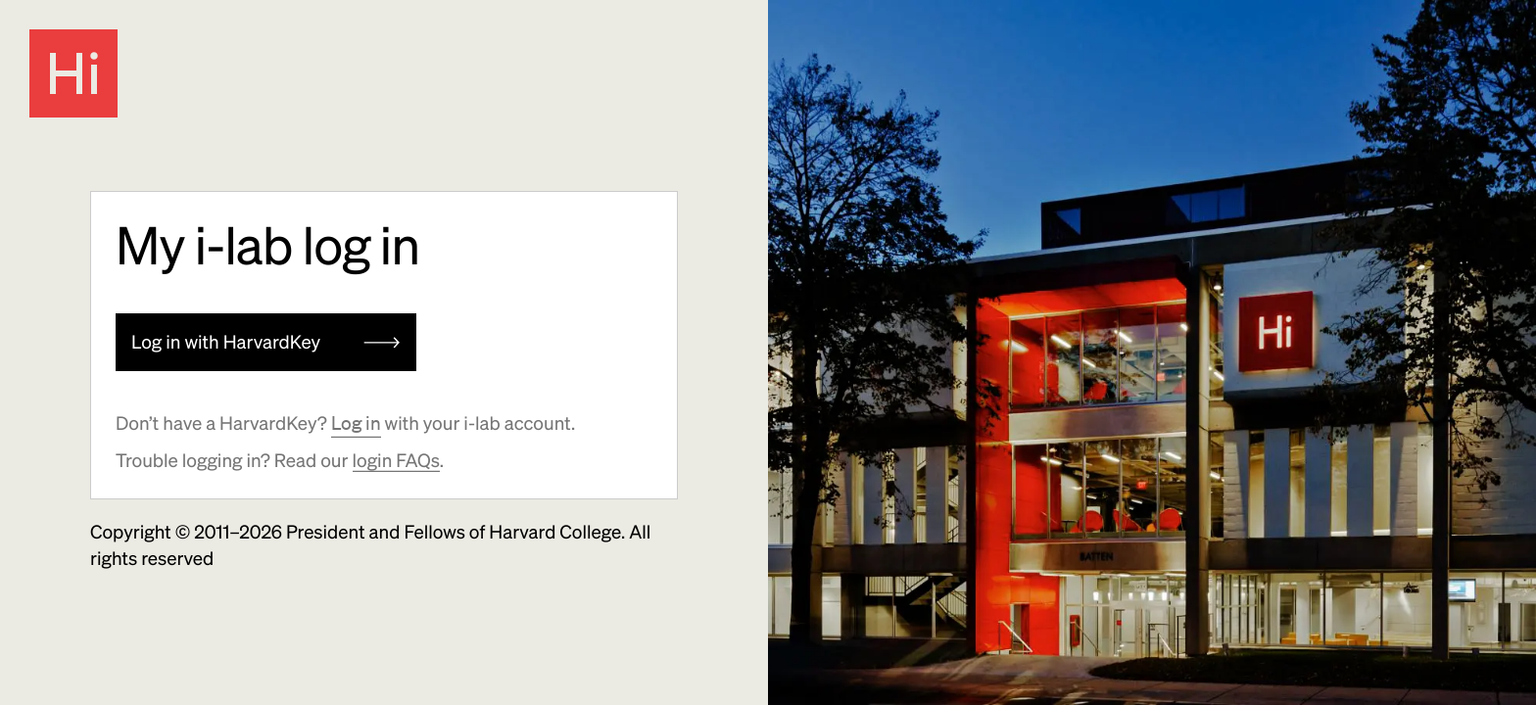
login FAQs (396, 460)
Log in (356, 423)
